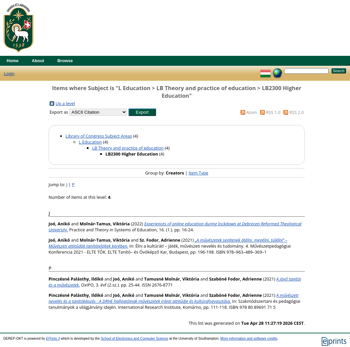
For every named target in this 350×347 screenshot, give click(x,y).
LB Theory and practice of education (128, 148)
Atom (251, 112)
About (38, 60)
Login (9, 73)
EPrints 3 (53, 338)
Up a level (65, 103)
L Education (90, 142)
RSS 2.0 (296, 112)
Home (13, 60)
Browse (65, 60)
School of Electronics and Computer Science (134, 338)
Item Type (198, 173)
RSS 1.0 (273, 112)
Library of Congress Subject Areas (99, 136)
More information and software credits (248, 338)
